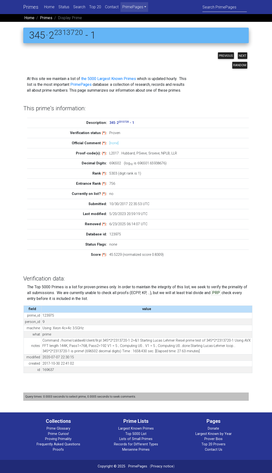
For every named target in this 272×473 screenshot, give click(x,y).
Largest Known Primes (136, 428)
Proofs (58, 450)
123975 (115, 234)
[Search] (224, 7)
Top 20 (95, 7)
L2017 (114, 153)
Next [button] (242, 55)
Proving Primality (58, 439)
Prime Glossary (58, 428)
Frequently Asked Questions (58, 444)
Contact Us (213, 450)
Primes (30, 7)
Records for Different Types (136, 444)
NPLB (165, 153)
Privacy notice (162, 466)
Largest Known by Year (213, 434)
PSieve (141, 153)
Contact (112, 7)
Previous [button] (226, 55)
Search (79, 7)
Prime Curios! (58, 434)
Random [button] (239, 65)
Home (49, 7)
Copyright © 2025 (111, 466)
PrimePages (81, 84)
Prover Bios (213, 439)
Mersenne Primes (136, 450)
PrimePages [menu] (132, 7)
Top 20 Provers (213, 444)
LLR (174, 153)
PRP (216, 292)
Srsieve (154, 153)
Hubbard (128, 153)
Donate (213, 428)
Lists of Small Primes (135, 439)
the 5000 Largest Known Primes (108, 78)
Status (63, 7)
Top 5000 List (135, 434)
